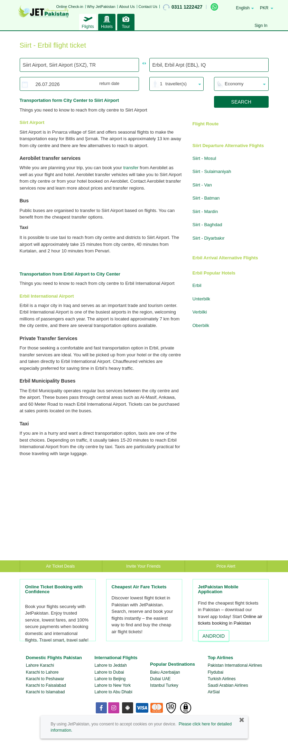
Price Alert (225, 566)
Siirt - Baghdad (207, 224)
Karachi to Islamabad (45, 692)
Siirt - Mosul (204, 158)
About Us (126, 6)
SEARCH (241, 102)
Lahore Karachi (40, 665)
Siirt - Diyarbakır (209, 238)
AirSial (214, 692)
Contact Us (148, 6)
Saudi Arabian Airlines (228, 685)
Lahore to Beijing (110, 678)
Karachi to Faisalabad (46, 685)
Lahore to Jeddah (110, 665)
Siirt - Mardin (205, 211)
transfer (130, 167)
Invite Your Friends (143, 566)
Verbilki (200, 312)
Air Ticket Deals (61, 566)
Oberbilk (201, 325)
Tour (126, 21)
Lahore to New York (112, 685)
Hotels (107, 21)
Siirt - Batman (206, 198)
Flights (88, 21)
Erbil (197, 285)
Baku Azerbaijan (165, 672)
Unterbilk (201, 298)
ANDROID (214, 636)
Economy (234, 83)
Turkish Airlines (222, 678)
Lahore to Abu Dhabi (113, 692)
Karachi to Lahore (42, 672)
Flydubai (215, 672)
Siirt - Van (202, 184)
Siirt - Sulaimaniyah (212, 171)
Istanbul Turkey (164, 685)
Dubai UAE (160, 678)
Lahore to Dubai (109, 672)
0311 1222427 (183, 7)
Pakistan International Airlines (235, 665)
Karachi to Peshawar (45, 678)
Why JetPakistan (101, 6)
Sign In (260, 25)
